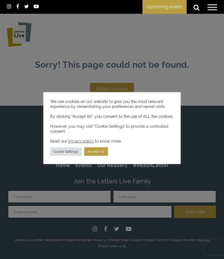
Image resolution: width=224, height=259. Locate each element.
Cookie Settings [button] (66, 151)
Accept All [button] (96, 151)
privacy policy (81, 141)
